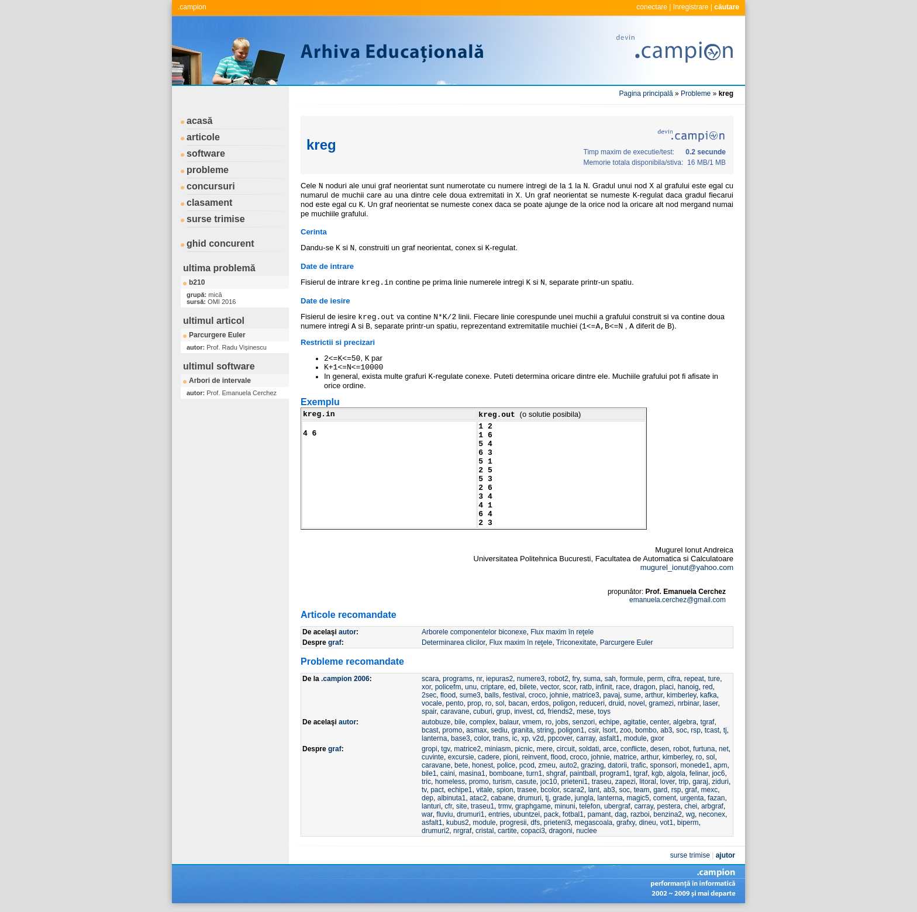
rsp (696, 730)
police (506, 765)
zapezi (625, 782)
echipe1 (459, 790)
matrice (624, 757)
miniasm (498, 749)
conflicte (633, 749)
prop (474, 703)
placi (666, 687)
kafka (708, 695)
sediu (499, 730)
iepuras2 (499, 679)
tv (424, 790)
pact (437, 790)
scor (569, 687)
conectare (651, 7)
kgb (657, 773)
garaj (700, 782)
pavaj (611, 695)
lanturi (431, 806)
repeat (694, 679)
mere (545, 749)
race (622, 687)
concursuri (211, 186)
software (206, 153)
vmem (532, 722)
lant (593, 790)
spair (429, 711)
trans (500, 738)
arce (609, 749)
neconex (712, 814)
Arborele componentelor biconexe (474, 632)
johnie (559, 695)
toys (604, 711)
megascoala (594, 822)
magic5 (637, 798)
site (461, 806)
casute (526, 782)
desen (660, 749)
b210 (197, 282)
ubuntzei (526, 814)
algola (676, 773)
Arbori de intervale (220, 380)
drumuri (530, 798)
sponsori (663, 765)
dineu (647, 822)
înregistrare (691, 7)
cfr (448, 806)
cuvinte (433, 757)
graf (335, 642)
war (427, 814)
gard (660, 790)
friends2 (560, 711)
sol (499, 703)
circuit (566, 749)
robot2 (558, 679)
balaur (509, 722)
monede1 (694, 765)
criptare (492, 687)
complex (482, 722)
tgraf (707, 722)
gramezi (661, 703)
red (707, 687)
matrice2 (467, 749)
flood (448, 695)
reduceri (592, 703)
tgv (445, 749)
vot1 (666, 822)
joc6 (718, 773)
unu (471, 687)
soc (681, 730)
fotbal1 (573, 814)
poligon (564, 703)
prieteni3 (557, 822)
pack (551, 814)
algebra (685, 722)
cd (540, 711)
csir (593, 730)
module (634, 738)
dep (427, 798)
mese (585, 711)
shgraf (556, 773)
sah (610, 679)
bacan (518, 703)
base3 (460, 738)
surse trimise (216, 219)
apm (720, 765)
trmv (504, 806)
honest (482, 765)
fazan (716, 798)
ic (515, 738)
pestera (669, 806)
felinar (699, 773)
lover (667, 782)
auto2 (568, 765)
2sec (429, 695)
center (659, 722)
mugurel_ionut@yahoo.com (686, 567)
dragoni (560, 831)
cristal (484, 831)
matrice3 (586, 695)
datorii (617, 765)
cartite (507, 831)
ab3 (666, 730)
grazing (592, 765)
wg (690, 814)
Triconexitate (576, 642)
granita (522, 730)
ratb (586, 687)
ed (511, 687)
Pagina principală (646, 93)
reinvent (534, 757)
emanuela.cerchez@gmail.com (677, 600)
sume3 (470, 695)
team (642, 790)
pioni (510, 757)
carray (585, 738)
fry (576, 679)
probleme (208, 170)
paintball (583, 773)
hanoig (688, 687)
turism (502, 782)
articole (203, 137)
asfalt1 (609, 738)
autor (347, 632)
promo (452, 730)
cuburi (482, 711)
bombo (646, 730)
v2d (538, 738)
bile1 (429, 773)
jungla (584, 798)
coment (664, 798)
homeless (450, 782)
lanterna (434, 738)
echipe (609, 722)
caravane (454, 711)
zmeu (547, 765)
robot (681, 749)
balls (491, 695)
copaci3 (532, 831)
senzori (584, 722)
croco (537, 695)
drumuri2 (435, 831)
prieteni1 (574, 782)
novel (636, 703)
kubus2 (457, 822)
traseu (601, 782)
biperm (688, 822)
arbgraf (712, 806)
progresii (512, 822)
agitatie (634, 722)
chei (690, 806)
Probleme (696, 93)
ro (488, 703)
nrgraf (462, 831)
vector (549, 687)
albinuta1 (451, 798)
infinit (604, 687)
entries (498, 814)
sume (632, 695)
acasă (200, 121)
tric (426, 782)
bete (461, 765)
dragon (644, 687)
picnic (524, 749)
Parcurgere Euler (217, 335)
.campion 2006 (345, 679)
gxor (657, 738)
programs (458, 679)
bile (460, 722)
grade (562, 798)
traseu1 (482, 806)
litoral (647, 782)
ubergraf (617, 806)
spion (505, 790)
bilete (527, 687)
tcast (712, 730)
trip (684, 782)
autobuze (436, 722)
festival (514, 695)
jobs (562, 722)
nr (479, 679)
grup (503, 711)
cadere (488, 757)
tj (725, 730)
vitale (484, 790)
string (545, 730)
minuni (564, 806)
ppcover (560, 738)
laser (710, 703)
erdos (540, 703)
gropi (429, 749)
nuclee (586, 831)
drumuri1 (470, 814)
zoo (625, 730)
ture (714, 679)
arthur (654, 695)
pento (454, 703)
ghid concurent (220, 243)
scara (430, 679)
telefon (589, 806)
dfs (535, 822)
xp (525, 738)
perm (655, 679)
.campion (192, 7)
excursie (461, 757)
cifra (673, 679)
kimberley (681, 695)
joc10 (548, 782)
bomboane (505, 773)
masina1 (471, 773)
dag (620, 814)
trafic (638, 765)
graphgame (533, 806)
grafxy (625, 822)
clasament (209, 203)
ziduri (720, 782)
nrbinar (688, 703)
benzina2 (667, 814)
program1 (614, 773)
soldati (589, 749)
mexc (709, 790)
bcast (430, 730)
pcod (527, 765)
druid (617, 703)
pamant (599, 814)
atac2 (478, 798)
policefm (448, 687)
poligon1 (571, 730)
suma (592, 679)
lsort (609, 730)
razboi (640, 814)
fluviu (444, 814)
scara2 (573, 790)
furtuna (704, 749)
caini (447, 773)
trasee (526, 790)
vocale (432, 703)
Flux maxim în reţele (562, 632)
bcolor (549, 790)
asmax (476, 730)
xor (426, 687)
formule (631, 679)
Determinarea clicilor (453, 642)
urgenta (692, 798)
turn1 (534, 773)
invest (523, 711)
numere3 (530, 679)
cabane (502, 798)
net (724, 749)
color (481, 738)
